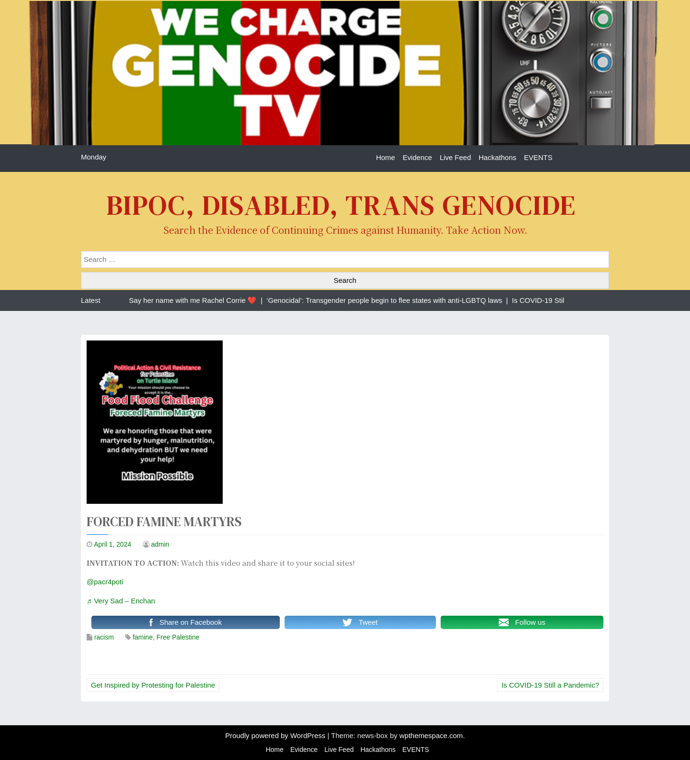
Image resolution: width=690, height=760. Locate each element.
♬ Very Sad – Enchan (121, 601)
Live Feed (455, 157)
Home (385, 157)
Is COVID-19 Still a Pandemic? (550, 685)
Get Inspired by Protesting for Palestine (153, 685)
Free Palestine (178, 637)
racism (104, 637)
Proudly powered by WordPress (276, 735)
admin (160, 544)
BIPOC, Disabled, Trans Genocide (341, 205)
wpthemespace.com (431, 735)
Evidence (417, 157)
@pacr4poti (105, 582)
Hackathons (497, 157)
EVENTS (538, 157)
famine (143, 637)
